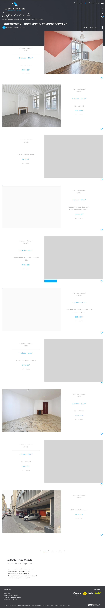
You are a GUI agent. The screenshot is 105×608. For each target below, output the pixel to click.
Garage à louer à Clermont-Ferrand (19, 571)
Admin (52, 605)
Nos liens (57, 605)
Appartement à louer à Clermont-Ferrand (21, 569)
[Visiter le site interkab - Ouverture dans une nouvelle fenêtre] (95, 593)
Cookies (68, 605)
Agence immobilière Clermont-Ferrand (13, 19)
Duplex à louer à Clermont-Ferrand (19, 578)
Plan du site (31, 605)
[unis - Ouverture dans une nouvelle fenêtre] (77, 593)
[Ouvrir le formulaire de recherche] (93, 3)
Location (28, 19)
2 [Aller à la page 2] (48, 551)
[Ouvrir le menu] (102, 3)
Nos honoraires (38, 605)
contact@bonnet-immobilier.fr (12, 595)
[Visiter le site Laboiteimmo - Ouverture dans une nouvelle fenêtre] (93, 605)
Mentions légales (45, 605)
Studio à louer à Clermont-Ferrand (18, 573)
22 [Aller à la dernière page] (60, 551)
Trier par (84, 27)
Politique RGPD (63, 605)
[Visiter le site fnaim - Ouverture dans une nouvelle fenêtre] (85, 593)
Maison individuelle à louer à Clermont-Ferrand (22, 576)
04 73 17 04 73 (7, 593)
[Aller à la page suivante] (64, 551)
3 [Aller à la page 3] (52, 551)
